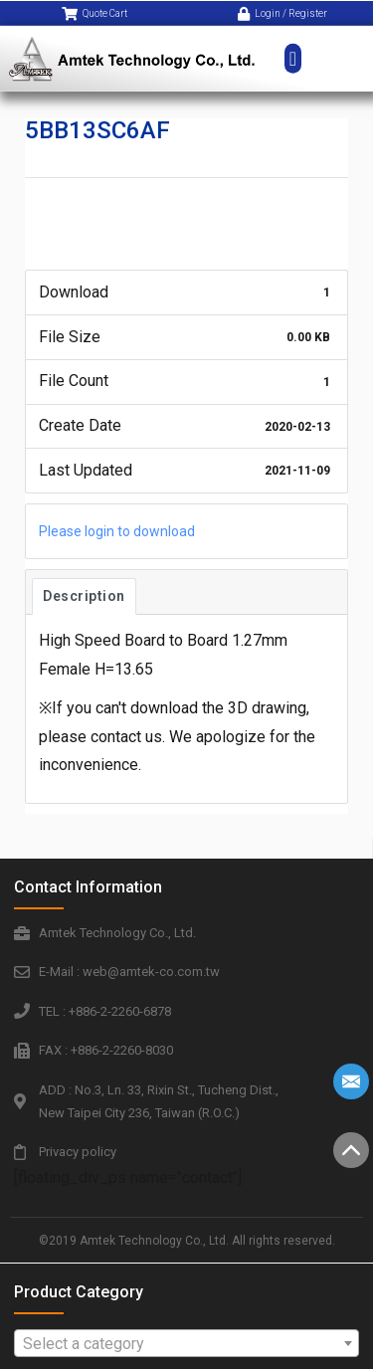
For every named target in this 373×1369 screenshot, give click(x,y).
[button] (292, 45)
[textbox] (187, 1344)
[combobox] (187, 1343)
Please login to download (117, 531)
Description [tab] (84, 596)
